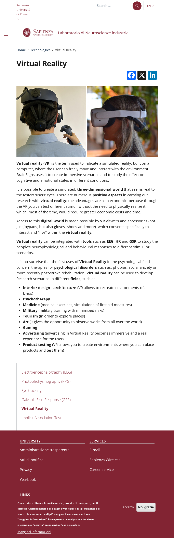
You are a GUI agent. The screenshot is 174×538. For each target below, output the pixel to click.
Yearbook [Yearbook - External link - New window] (28, 479)
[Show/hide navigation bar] (6, 34)
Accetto (128, 509)
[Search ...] (137, 5)
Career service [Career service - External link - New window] (102, 469)
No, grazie (146, 509)
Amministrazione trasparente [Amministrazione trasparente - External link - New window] (44, 449)
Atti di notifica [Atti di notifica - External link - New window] (31, 459)
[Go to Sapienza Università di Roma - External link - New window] (40, 32)
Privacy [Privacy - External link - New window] (26, 469)
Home (21, 50)
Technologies (40, 50)
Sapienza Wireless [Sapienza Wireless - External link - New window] (105, 459)
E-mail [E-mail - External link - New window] (95, 449)
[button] (23, 12)
